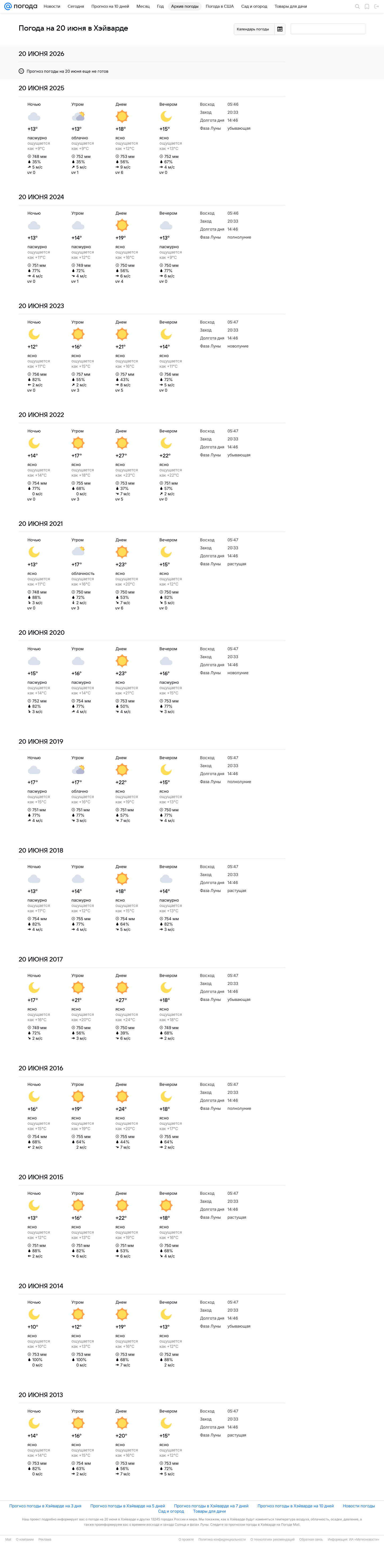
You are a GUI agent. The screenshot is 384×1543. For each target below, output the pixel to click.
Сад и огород (171, 1511)
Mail (8, 1539)
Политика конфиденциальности (222, 1539)
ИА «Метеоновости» (364, 1539)
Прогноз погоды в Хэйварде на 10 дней (296, 1505)
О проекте (186, 1539)
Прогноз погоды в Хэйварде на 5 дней (127, 1505)
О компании (25, 1539)
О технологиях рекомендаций (272, 1539)
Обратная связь (311, 1539)
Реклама (44, 1539)
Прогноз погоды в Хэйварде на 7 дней (211, 1505)
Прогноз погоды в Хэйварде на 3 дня (45, 1505)
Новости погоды (359, 1505)
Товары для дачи (209, 1511)
